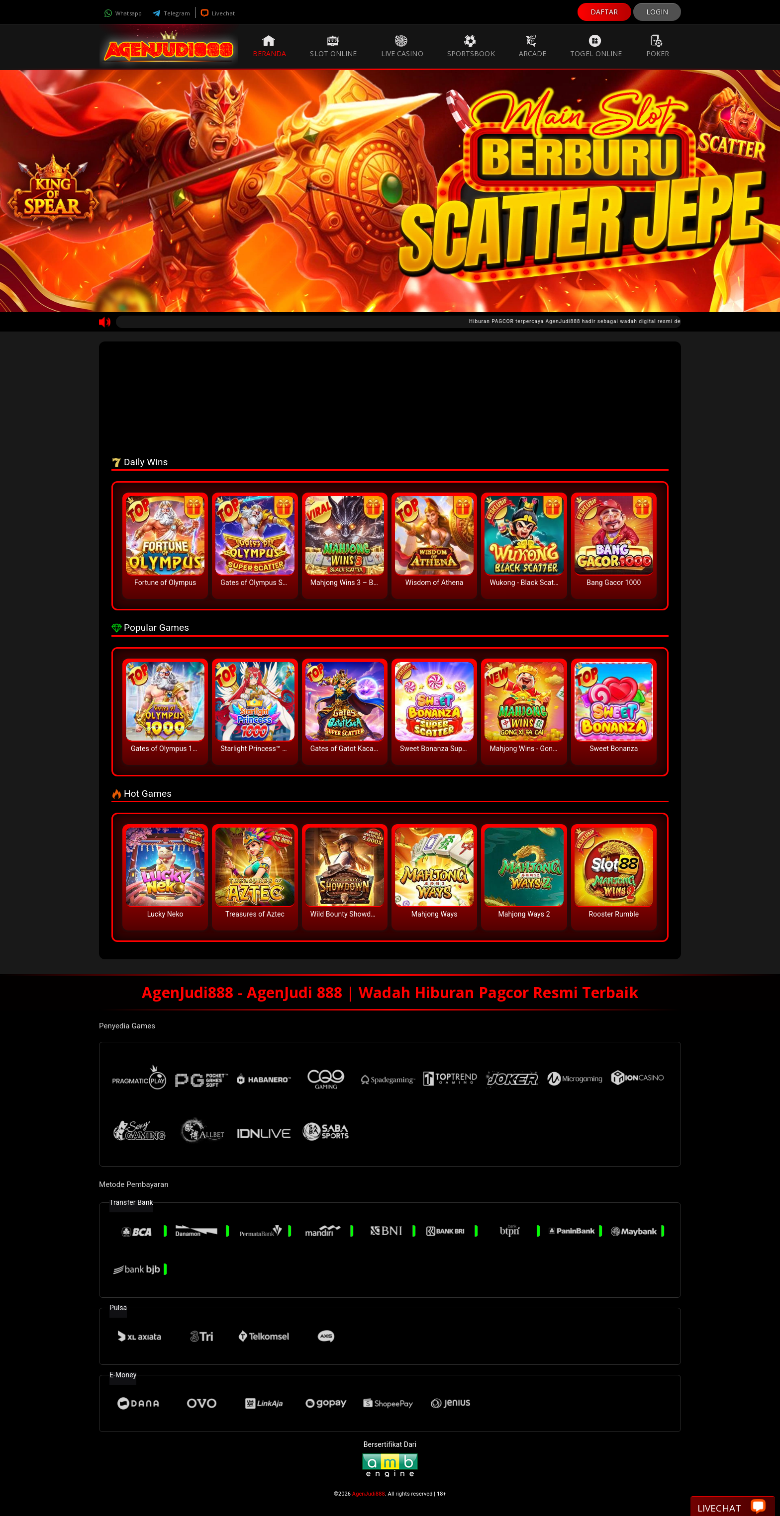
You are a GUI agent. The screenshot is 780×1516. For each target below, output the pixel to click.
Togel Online (596, 46)
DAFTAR (604, 11)
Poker (658, 46)
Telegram (171, 13)
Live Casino (402, 46)
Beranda (270, 46)
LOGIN (657, 11)
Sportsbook (471, 46)
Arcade (533, 46)
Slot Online (333, 46)
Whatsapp (123, 13)
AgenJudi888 (368, 1494)
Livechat (217, 13)
